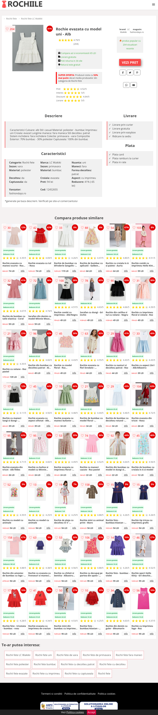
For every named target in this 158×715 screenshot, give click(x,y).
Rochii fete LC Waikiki (31, 18)
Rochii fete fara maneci (129, 655)
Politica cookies (106, 693)
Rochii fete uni (43, 655)
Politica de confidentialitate (80, 693)
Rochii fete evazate (16, 673)
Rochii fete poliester (17, 664)
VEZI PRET (130, 62)
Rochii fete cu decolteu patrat (77, 664)
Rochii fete (11, 18)
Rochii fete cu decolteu (113, 664)
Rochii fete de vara (67, 655)
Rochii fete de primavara (97, 655)
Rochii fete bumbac (45, 664)
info (22, 270)
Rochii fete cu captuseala (79, 673)
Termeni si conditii (51, 693)
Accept (91, 712)
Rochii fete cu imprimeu (46, 673)
